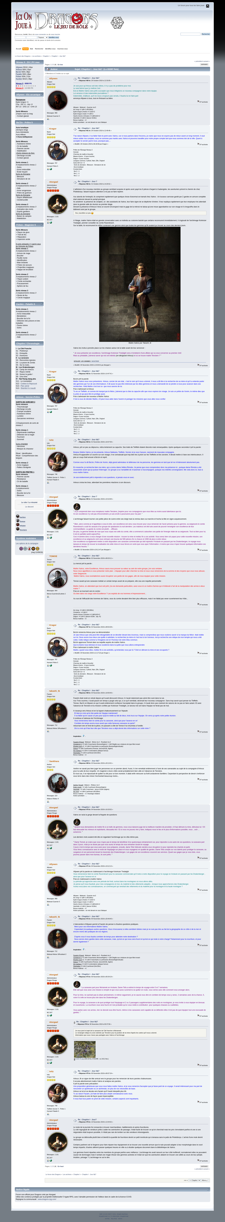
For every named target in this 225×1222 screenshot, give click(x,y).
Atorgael (53, 182)
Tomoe (22, 522)
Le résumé (32, 502)
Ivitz (51, 440)
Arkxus (19, 70)
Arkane (23, 526)
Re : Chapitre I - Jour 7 (87, 181)
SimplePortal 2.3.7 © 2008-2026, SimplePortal (113, 1216)
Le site (24, 502)
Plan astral (25, 386)
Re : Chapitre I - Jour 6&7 (88, 78)
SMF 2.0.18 (103, 1214)
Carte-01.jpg (79, 1059)
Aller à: (186, 1180)
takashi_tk (54, 691)
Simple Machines (122, 1214)
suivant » (206, 61)
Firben (18, 76)
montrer (95, 361)
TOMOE (53, 556)
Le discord (29, 507)
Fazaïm (19, 74)
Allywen (19, 67)
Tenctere (23, 530)
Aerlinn (23, 517)
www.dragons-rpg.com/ (47, 1199)
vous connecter (40, 34)
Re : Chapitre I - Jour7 (87, 1120)
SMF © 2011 (112, 1214)
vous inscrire (55, 34)
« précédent (198, 61)
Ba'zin (18, 72)
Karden (19, 79)
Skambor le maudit (28, 388)
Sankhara (54, 761)
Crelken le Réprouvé (29, 384)
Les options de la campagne (27, 543)
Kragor (52, 128)
